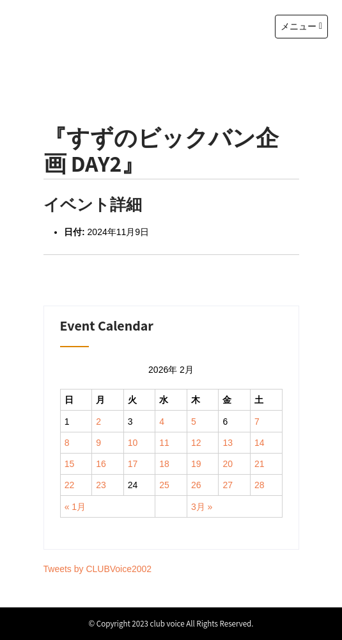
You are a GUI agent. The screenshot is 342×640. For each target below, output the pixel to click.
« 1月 (75, 507)
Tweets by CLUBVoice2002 (97, 569)
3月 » (201, 507)
